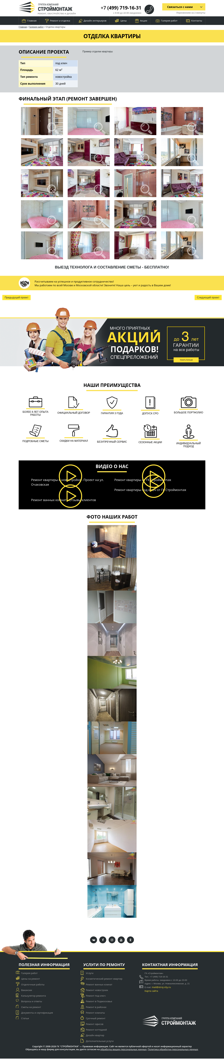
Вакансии (26, 991)
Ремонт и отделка (57, 21)
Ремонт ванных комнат (99, 985)
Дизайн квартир (95, 1036)
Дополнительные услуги (100, 1042)
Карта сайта (151, 992)
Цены (121, 21)
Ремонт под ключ (96, 997)
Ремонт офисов (94, 1025)
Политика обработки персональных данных (173, 1050)
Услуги (89, 974)
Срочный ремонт (95, 1019)
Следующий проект (208, 297)
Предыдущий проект (16, 297)
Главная (29, 20)
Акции (141, 21)
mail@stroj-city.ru (161, 988)
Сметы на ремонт (31, 1008)
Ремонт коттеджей (96, 1031)
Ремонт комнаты (95, 1014)
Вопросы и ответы (31, 1002)
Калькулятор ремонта (33, 997)
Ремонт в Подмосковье (99, 1002)
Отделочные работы (32, 985)
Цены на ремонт (30, 980)
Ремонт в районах (96, 1008)
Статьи (25, 1019)
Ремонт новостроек (97, 991)
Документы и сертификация (37, 1014)
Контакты (194, 20)
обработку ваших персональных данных (123, 1050)
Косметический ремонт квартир (104, 980)
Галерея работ (166, 20)
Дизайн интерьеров (92, 21)
